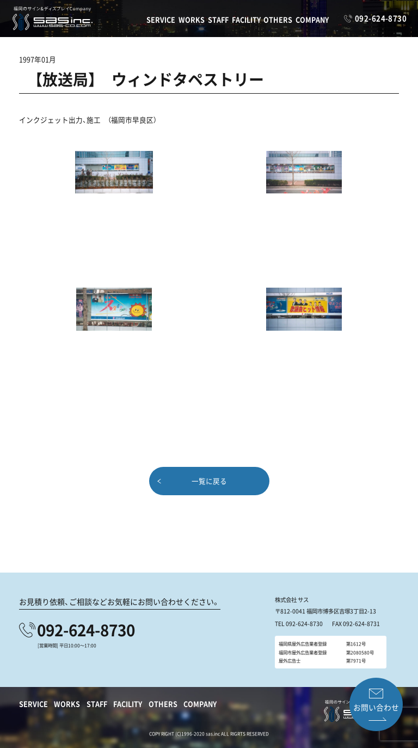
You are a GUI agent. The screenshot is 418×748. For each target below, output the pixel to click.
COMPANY (312, 19)
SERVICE (160, 19)
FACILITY (246, 19)
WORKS (192, 19)
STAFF (218, 19)
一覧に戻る (209, 480)
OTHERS (277, 19)
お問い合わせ (375, 707)
